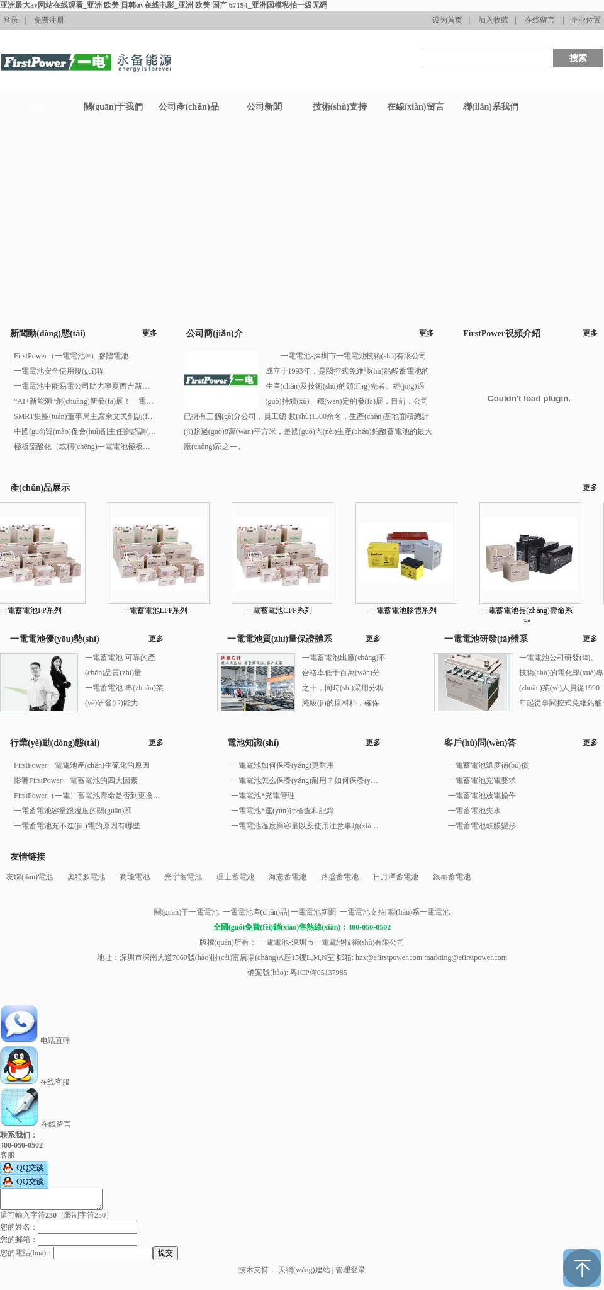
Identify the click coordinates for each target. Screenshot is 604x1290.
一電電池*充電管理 (263, 795)
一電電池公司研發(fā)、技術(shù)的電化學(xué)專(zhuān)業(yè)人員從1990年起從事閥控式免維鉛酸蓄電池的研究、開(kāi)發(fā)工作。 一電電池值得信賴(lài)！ (561, 703)
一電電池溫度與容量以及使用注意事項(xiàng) (305, 825)
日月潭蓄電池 (395, 876)
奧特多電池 (86, 876)
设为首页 (447, 20)
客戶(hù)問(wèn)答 (480, 743)
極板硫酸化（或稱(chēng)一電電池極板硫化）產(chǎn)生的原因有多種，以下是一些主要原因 (85, 446)
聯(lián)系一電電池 (419, 912)
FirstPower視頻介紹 (501, 333)
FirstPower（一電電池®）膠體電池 (71, 355)
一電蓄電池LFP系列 (163, 610)
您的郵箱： (19, 1239)
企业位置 (586, 20)
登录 (10, 20)
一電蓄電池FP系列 (38, 610)
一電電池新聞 (313, 912)
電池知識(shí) (253, 743)
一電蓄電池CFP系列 (287, 610)
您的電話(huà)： (26, 1252)
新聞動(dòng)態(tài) (48, 333)
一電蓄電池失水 (474, 810)
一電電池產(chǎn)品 (255, 912)
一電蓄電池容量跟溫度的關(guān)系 (72, 810)
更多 (149, 333)
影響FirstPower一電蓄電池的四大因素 (76, 780)
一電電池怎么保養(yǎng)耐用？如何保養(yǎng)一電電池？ (305, 780)
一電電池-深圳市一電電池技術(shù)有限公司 (331, 942)
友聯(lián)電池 (29, 876)
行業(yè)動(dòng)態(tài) (54, 743)
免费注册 (49, 20)
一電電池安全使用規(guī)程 (59, 371)
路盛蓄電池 (340, 876)
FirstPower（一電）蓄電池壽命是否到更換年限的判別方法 (88, 795)
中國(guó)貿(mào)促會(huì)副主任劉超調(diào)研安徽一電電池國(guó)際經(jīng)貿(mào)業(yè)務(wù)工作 (85, 431)
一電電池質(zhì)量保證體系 (279, 639)
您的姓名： (19, 1227)
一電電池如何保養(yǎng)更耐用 (282, 765)
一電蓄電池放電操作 (482, 795)
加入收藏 (493, 20)
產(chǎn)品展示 (40, 488)
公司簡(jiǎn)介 (214, 333)
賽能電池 (135, 876)
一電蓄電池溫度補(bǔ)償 (488, 765)
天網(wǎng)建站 (304, 1269)
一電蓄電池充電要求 (482, 780)
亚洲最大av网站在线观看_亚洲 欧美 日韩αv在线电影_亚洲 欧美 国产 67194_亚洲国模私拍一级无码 (163, 5)
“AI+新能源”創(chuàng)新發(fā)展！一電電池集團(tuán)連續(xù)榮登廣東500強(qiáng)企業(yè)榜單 (85, 401)
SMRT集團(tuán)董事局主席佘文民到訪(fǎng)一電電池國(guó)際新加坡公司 (85, 416)
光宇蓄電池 (183, 876)
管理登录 (350, 1269)
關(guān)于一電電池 (186, 912)
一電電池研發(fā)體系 (486, 639)
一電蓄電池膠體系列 (411, 610)
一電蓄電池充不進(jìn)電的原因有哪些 (77, 825)
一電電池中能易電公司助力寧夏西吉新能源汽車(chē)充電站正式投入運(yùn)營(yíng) (85, 386)
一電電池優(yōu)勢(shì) (54, 639)
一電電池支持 (362, 912)
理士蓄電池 (235, 876)
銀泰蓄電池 (452, 876)
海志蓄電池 (287, 876)
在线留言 (540, 20)
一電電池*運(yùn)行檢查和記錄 (282, 810)
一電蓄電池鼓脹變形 (482, 825)
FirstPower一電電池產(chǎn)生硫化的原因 (82, 765)
